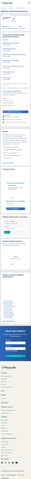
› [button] (26, 184)
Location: (5, 98)
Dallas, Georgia (8, 310)
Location (6, 226)
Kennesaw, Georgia (9, 314)
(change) (11, 102)
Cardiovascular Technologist (11, 60)
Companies (11, 8)
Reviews (14, 21)
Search (7, 232)
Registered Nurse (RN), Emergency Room (14, 54)
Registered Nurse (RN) (9, 49)
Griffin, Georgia (8, 308)
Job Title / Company (9, 221)
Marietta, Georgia (8, 303)
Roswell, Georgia (8, 317)
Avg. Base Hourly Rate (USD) (10, 28)
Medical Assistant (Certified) (11, 43)
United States (4, 8)
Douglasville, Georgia (9, 306)
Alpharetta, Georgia (9, 315)
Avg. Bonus (22, 28)
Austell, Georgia (8, 305)
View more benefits (8, 163)
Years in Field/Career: (8, 105)
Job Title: (7, 340)
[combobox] (15, 100)
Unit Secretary (7, 77)
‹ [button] (4, 184)
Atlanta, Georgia (8, 301)
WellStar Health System (20, 8)
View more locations (8, 321)
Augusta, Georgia (8, 312)
